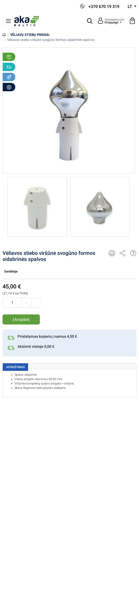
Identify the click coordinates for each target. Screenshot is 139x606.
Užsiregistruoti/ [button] (115, 21)
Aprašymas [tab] (15, 367)
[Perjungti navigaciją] (8, 21)
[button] (90, 21)
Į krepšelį (21, 319)
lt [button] (130, 6)
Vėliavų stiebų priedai (29, 35)
